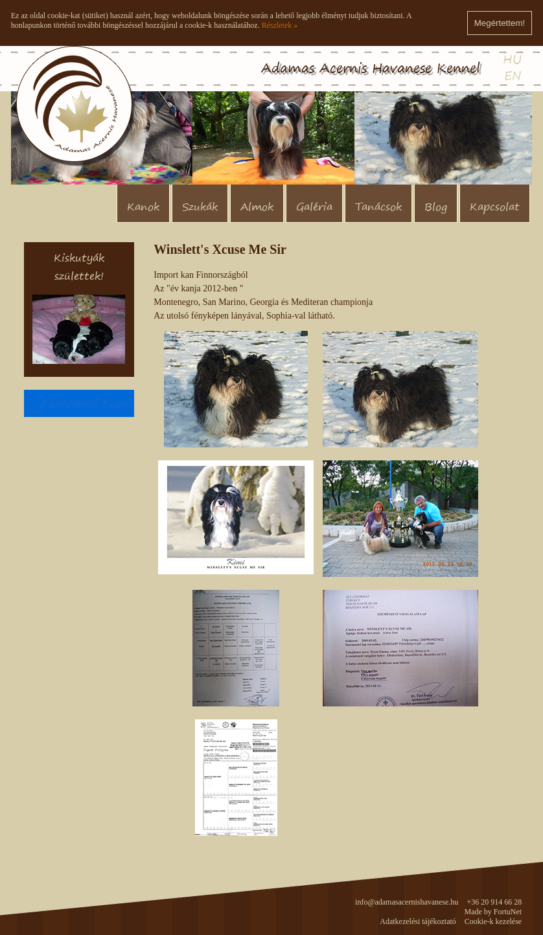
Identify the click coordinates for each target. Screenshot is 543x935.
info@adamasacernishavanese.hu (406, 902)
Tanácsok (378, 206)
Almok (256, 206)
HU (512, 59)
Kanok (143, 206)
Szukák (200, 206)
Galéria (314, 206)
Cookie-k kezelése (493, 921)
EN (513, 75)
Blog (435, 206)
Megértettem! (500, 23)
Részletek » (280, 25)
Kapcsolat (495, 206)
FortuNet (508, 911)
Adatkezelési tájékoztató (418, 921)
